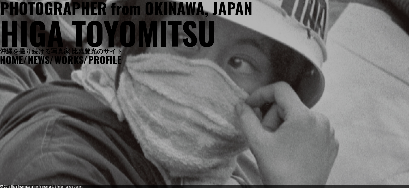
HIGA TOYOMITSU (108, 32)
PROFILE (105, 59)
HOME (11, 59)
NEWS (38, 59)
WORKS (69, 59)
